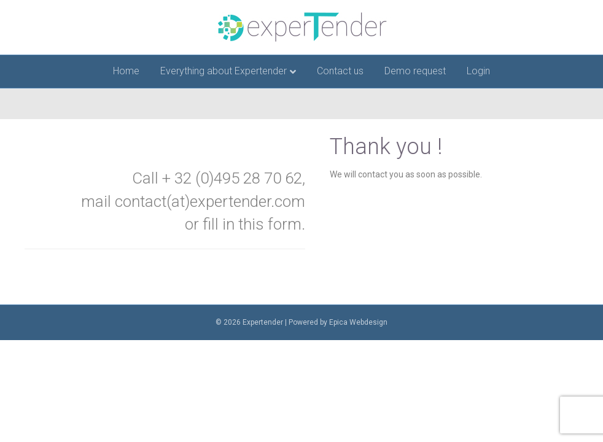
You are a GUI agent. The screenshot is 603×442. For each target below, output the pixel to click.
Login (478, 71)
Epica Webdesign (358, 322)
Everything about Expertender (223, 71)
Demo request (415, 71)
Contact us (340, 71)
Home (126, 71)
